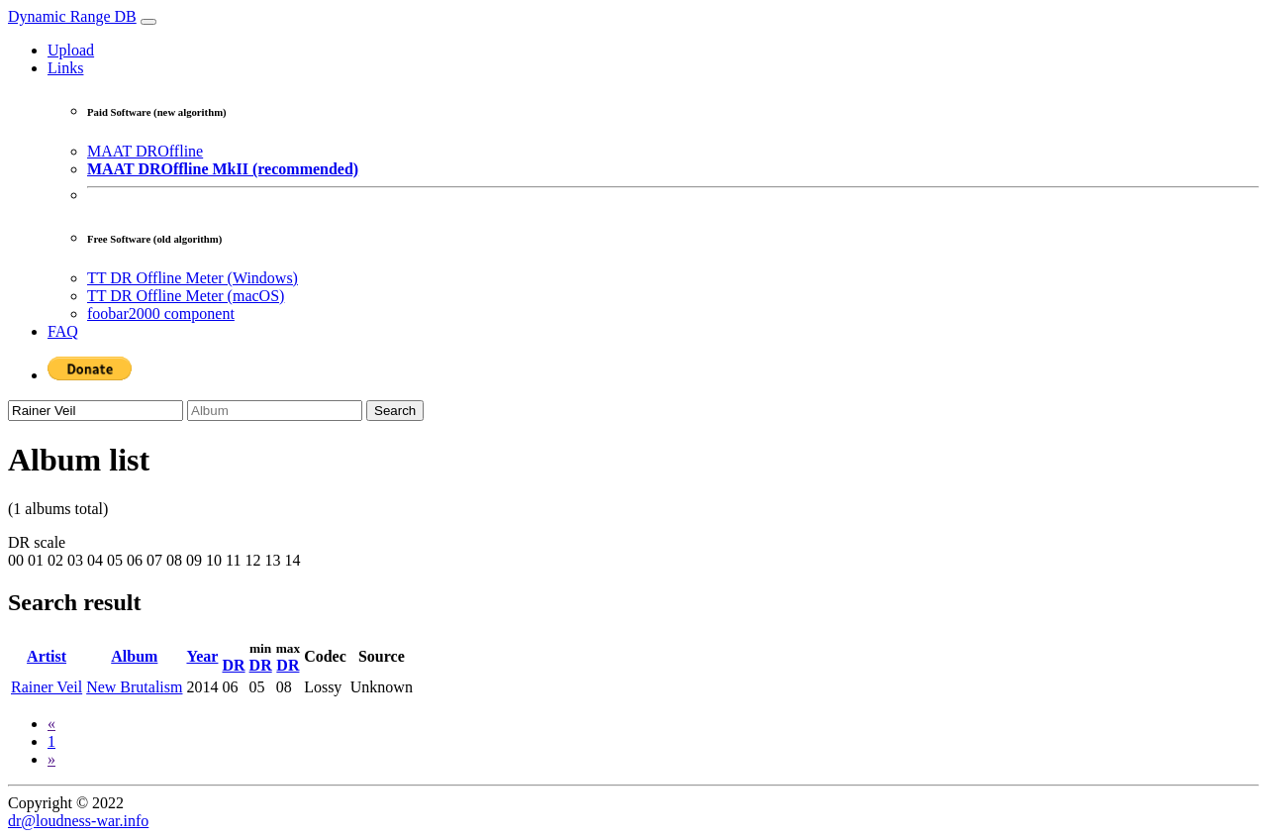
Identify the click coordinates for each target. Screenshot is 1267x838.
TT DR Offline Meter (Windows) (192, 277)
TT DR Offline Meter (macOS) (185, 295)
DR (233, 665)
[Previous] (51, 723)
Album (134, 656)
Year (202, 656)
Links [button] (65, 67)
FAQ (63, 331)
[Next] (51, 759)
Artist (46, 656)
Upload (71, 50)
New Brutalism (134, 687)
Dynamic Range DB (72, 16)
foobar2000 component (161, 313)
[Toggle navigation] (148, 22)
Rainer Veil (46, 687)
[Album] (274, 410)
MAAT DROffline (145, 151)
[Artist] (95, 410)
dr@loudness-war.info (78, 820)
